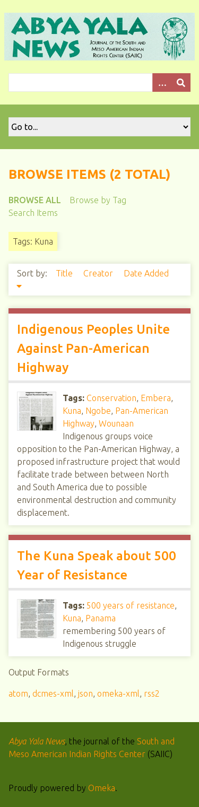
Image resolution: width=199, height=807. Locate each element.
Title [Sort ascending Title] (65, 273)
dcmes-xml (53, 693)
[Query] (99, 82)
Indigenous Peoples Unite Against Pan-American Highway (93, 348)
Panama (100, 618)
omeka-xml (118, 693)
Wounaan (116, 423)
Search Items (33, 213)
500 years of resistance (130, 605)
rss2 (152, 693)
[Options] (161, 82)
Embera (156, 398)
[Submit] (181, 82)
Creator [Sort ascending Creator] (99, 273)
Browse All (34, 200)
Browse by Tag (98, 200)
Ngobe (98, 410)
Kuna (72, 410)
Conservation (111, 398)
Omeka (101, 788)
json (85, 693)
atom (18, 693)
